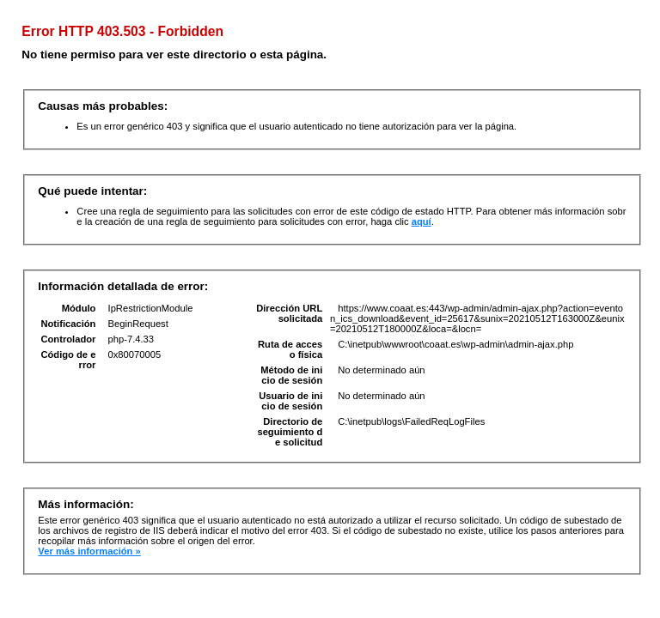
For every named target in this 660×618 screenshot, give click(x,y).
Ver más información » (89, 551)
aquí (421, 221)
